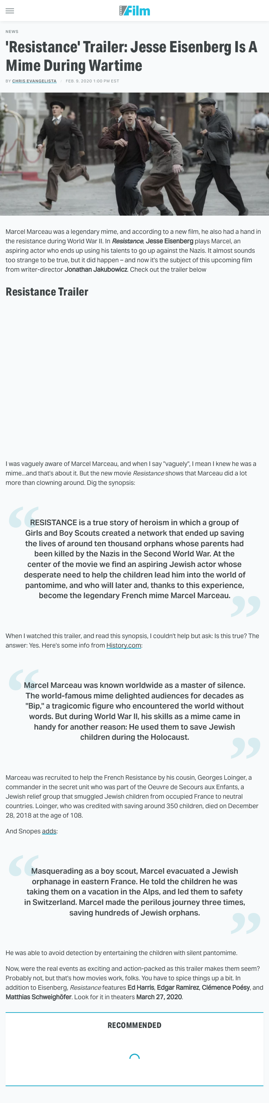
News (12, 31)
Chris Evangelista (34, 81)
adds (49, 831)
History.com (123, 645)
